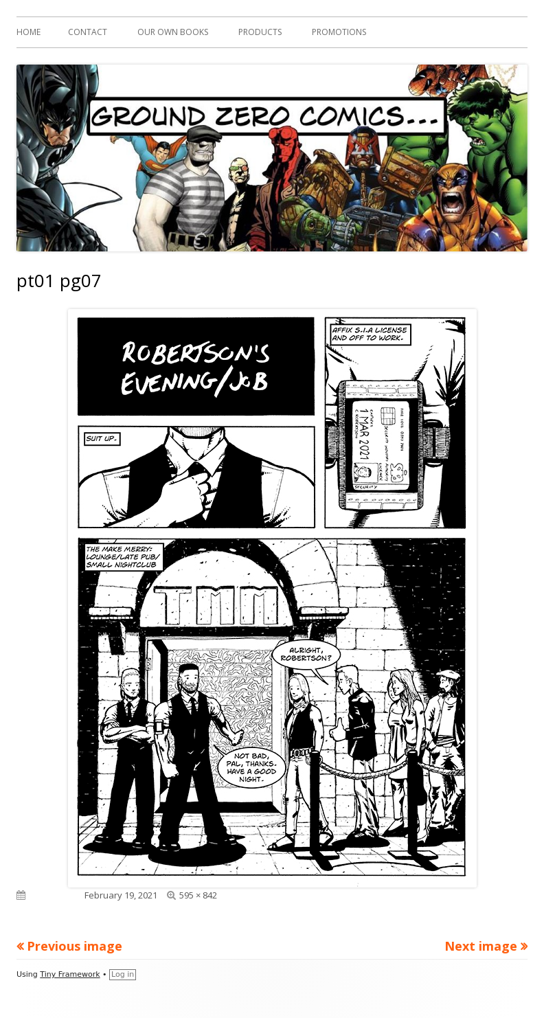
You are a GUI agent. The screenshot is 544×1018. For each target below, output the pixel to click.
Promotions (339, 32)
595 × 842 (198, 895)
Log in (122, 974)
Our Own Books (172, 32)
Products (260, 32)
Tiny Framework (70, 974)
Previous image (74, 946)
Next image (480, 946)
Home (28, 32)
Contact (87, 32)
